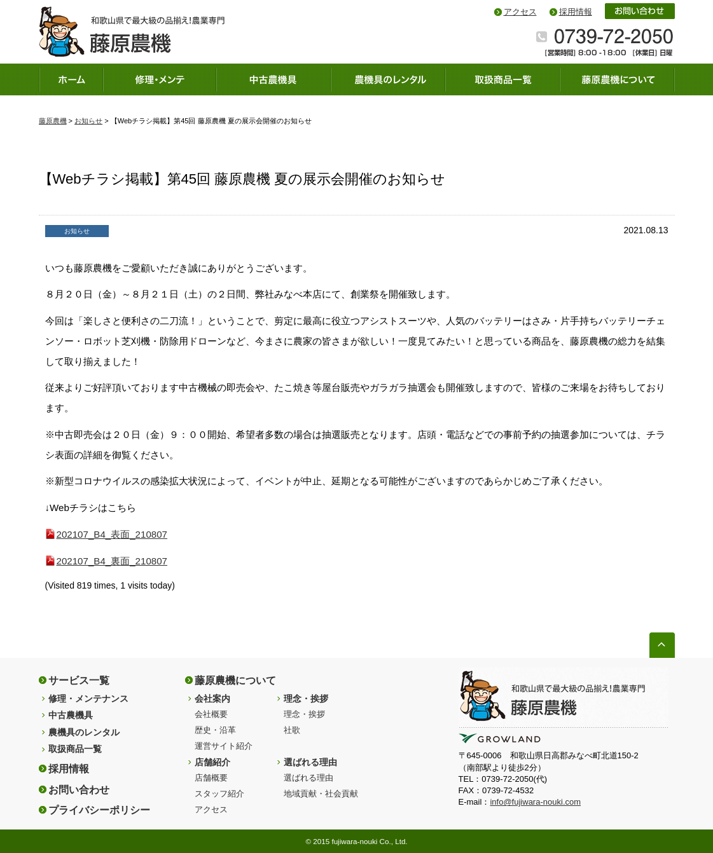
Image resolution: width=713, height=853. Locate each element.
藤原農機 (53, 121)
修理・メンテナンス (88, 698)
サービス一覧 (78, 680)
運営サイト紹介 (224, 746)
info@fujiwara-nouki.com (535, 802)
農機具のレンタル (84, 732)
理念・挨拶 (306, 698)
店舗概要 (211, 777)
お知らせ (88, 121)
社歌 (292, 730)
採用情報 (575, 12)
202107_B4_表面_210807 (112, 534)
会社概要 (211, 714)
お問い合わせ (78, 789)
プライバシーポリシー (99, 809)
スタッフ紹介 (219, 793)
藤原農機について (235, 680)
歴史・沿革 (215, 730)
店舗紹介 (212, 762)
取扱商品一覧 (75, 749)
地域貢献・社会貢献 (321, 793)
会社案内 (212, 698)
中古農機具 (70, 715)
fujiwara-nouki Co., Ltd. (369, 841)
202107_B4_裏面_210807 (112, 561)
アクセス (520, 12)
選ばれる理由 (310, 762)
